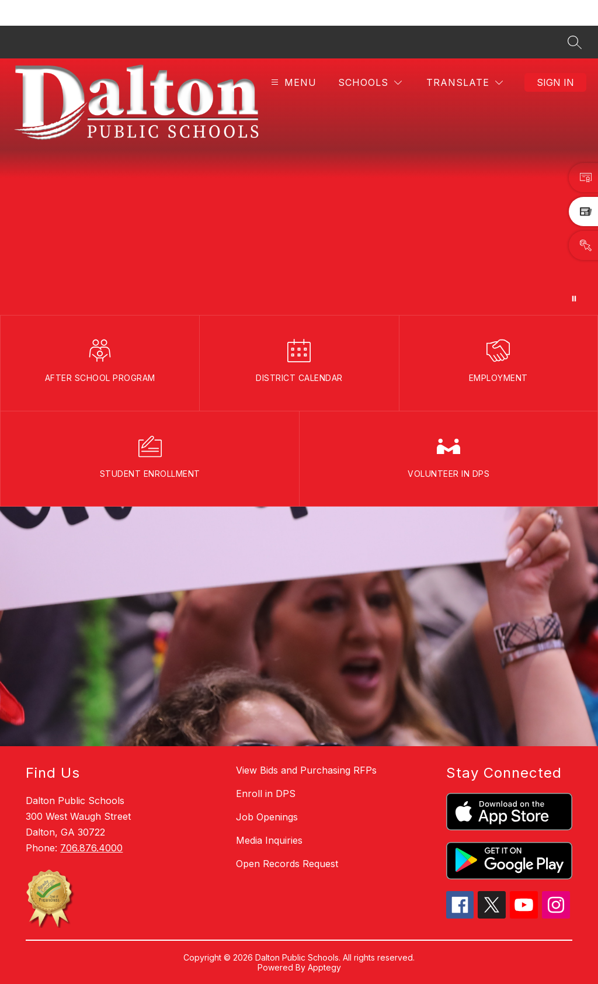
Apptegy (324, 967)
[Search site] (575, 42)
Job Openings (267, 817)
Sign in (555, 82)
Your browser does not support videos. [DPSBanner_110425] (299, 186)
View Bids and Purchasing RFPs (306, 770)
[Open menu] (292, 82)
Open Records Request (287, 863)
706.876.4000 (91, 848)
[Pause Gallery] (574, 298)
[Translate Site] (464, 82)
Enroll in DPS (265, 793)
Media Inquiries (269, 840)
